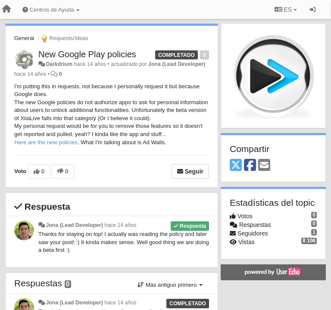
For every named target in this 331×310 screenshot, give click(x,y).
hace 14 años (120, 225)
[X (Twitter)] (236, 165)
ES (286, 9)
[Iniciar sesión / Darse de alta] (312, 9)
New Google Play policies (87, 54)
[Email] (264, 165)
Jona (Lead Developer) (176, 64)
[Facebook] (250, 165)
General (24, 38)
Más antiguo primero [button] (170, 285)
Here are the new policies (46, 142)
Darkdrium (59, 64)
